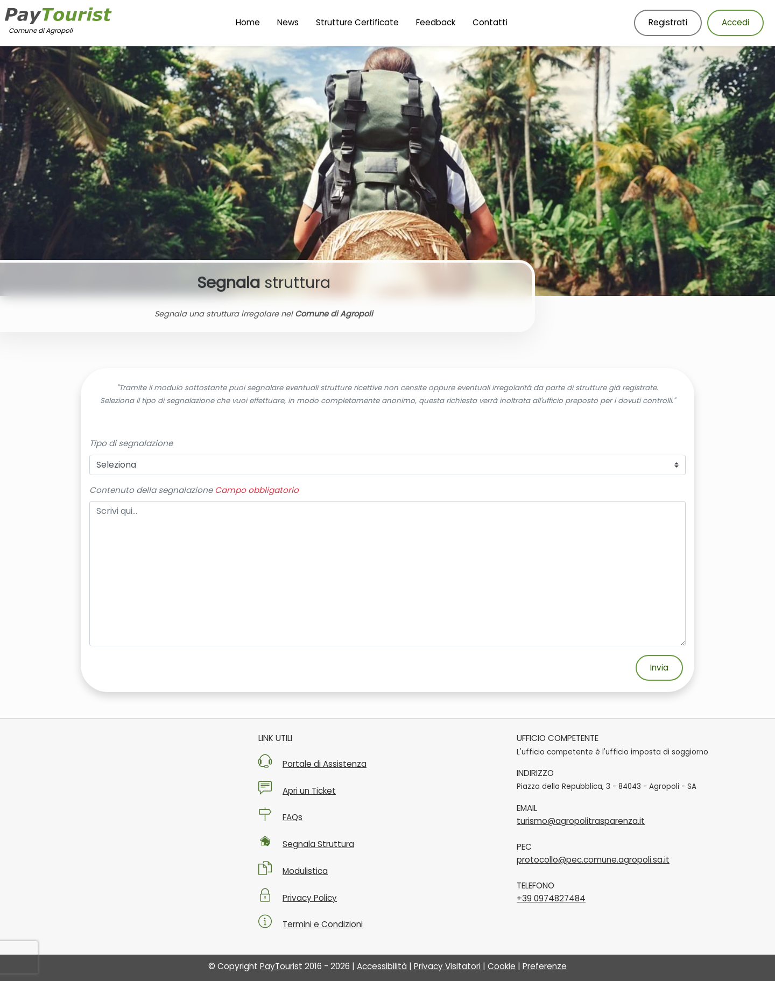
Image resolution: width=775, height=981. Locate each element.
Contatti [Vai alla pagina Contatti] (490, 22)
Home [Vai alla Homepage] (248, 22)
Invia (659, 667)
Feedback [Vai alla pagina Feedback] (435, 22)
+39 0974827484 (551, 898)
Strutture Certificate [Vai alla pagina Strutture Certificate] (357, 22)
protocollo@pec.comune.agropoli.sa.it (593, 859)
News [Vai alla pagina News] (288, 22)
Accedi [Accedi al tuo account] (735, 22)
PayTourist (281, 966)
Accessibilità (382, 966)
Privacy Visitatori (447, 966)
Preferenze (545, 966)
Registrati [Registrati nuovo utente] (668, 22)
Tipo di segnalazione (131, 443)
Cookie (502, 966)
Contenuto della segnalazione (151, 490)
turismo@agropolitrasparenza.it (581, 821)
